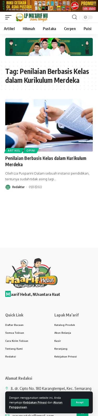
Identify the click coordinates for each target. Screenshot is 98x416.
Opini (30, 151)
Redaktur (18, 188)
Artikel (14, 151)
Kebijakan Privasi (35, 402)
